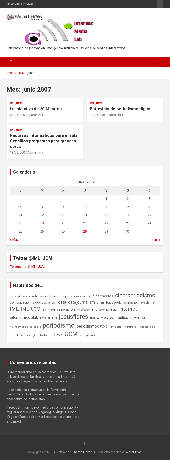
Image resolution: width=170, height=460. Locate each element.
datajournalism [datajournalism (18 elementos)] (81, 302)
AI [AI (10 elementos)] (19, 296)
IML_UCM (16, 103)
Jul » (156, 240)
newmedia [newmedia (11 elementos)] (137, 318)
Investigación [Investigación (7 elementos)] (48, 317)
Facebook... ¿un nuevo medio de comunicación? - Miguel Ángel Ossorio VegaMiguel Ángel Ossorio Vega (43, 412)
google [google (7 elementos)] (145, 302)
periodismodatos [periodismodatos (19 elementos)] (92, 326)
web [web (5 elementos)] (81, 335)
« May (14, 240)
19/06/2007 (98, 115)
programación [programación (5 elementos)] (130, 326)
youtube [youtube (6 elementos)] (91, 335)
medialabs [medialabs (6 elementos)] (107, 317)
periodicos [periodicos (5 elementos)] (35, 326)
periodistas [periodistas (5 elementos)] (115, 326)
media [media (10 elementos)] (94, 318)
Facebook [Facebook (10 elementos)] (113, 303)
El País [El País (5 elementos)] (100, 302)
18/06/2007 (18, 152)
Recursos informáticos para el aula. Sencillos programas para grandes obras (44, 141)
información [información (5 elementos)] (48, 309)
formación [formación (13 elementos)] (131, 302)
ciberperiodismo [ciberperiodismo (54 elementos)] (135, 295)
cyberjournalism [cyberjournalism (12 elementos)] (44, 302)
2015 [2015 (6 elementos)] (13, 296)
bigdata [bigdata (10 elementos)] (67, 296)
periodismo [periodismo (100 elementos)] (59, 325)
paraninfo (36, 115)
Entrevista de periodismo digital (120, 108)
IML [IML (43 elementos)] (14, 309)
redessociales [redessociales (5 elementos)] (147, 326)
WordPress (134, 452)
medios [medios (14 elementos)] (122, 317)
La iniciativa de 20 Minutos (36, 108)
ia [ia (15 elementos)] (152, 302)
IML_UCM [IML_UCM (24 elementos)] (31, 309)
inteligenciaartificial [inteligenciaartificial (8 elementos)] (104, 309)
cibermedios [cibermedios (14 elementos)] (103, 296)
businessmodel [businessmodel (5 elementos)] (82, 296)
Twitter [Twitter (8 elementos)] (44, 335)
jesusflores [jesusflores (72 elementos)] (73, 316)
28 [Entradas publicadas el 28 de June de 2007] (85, 231)
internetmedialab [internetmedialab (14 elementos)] (24, 317)
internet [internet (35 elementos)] (128, 309)
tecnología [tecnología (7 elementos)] (16, 335)
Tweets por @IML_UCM (27, 267)
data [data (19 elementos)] (62, 302)
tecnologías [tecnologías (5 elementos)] (31, 335)
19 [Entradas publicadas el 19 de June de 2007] (42, 223)
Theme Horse (82, 452)
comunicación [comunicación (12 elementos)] (20, 302)
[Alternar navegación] (11, 62)
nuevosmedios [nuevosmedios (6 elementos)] (19, 326)
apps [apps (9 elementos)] (26, 296)
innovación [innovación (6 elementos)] (83, 309)
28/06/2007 (18, 115)
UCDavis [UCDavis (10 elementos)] (56, 335)
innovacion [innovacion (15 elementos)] (66, 309)
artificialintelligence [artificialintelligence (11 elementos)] (46, 296)
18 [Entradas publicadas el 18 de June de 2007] (20, 223)
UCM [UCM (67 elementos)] (70, 334)
